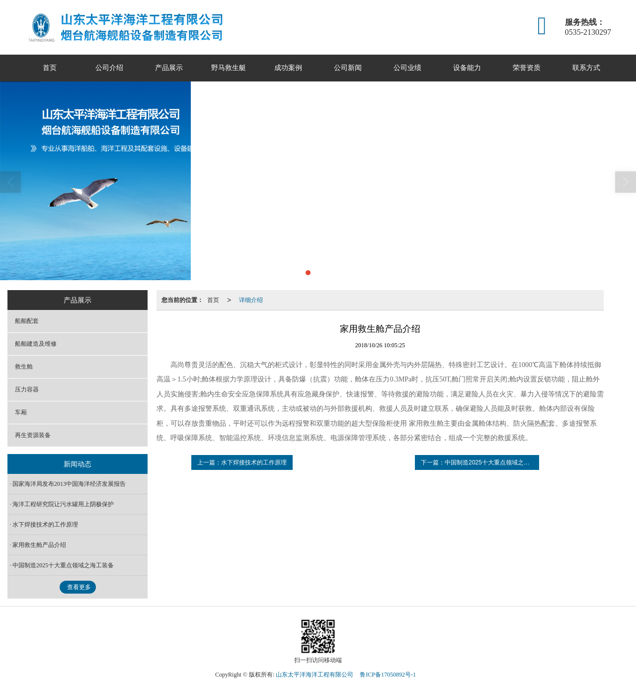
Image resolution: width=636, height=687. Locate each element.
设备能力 (467, 68)
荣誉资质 (527, 68)
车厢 (21, 412)
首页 (50, 68)
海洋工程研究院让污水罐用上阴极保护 (63, 504)
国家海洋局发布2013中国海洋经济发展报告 (69, 483)
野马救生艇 (228, 68)
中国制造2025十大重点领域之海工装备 (63, 565)
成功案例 (288, 68)
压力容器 (27, 389)
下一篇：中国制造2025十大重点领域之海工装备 (480, 462)
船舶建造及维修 (36, 343)
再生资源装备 (33, 435)
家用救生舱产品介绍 (39, 544)
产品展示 (169, 68)
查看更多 (79, 587)
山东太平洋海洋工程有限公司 (314, 674)
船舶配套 (27, 320)
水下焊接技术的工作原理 (45, 524)
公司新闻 (348, 68)
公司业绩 (407, 68)
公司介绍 (109, 68)
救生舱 (24, 366)
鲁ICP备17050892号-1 (388, 674)
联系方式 (586, 68)
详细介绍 (251, 300)
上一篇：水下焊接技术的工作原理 (242, 462)
